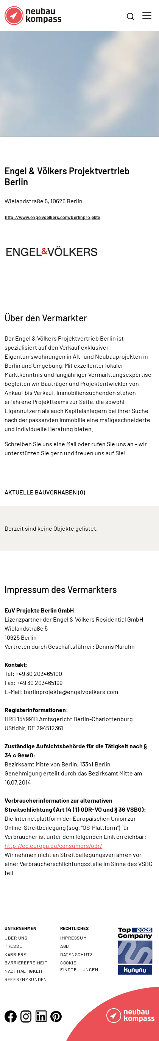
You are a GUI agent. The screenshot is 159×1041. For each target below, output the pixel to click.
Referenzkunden (26, 979)
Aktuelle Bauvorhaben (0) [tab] (45, 492)
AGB (64, 946)
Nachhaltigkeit (24, 970)
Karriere (15, 954)
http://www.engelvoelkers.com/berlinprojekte (52, 217)
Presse (13, 946)
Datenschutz (76, 954)
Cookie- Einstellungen (79, 966)
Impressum (73, 937)
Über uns (16, 937)
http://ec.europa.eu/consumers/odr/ (53, 845)
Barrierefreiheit (26, 962)
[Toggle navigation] (146, 15)
